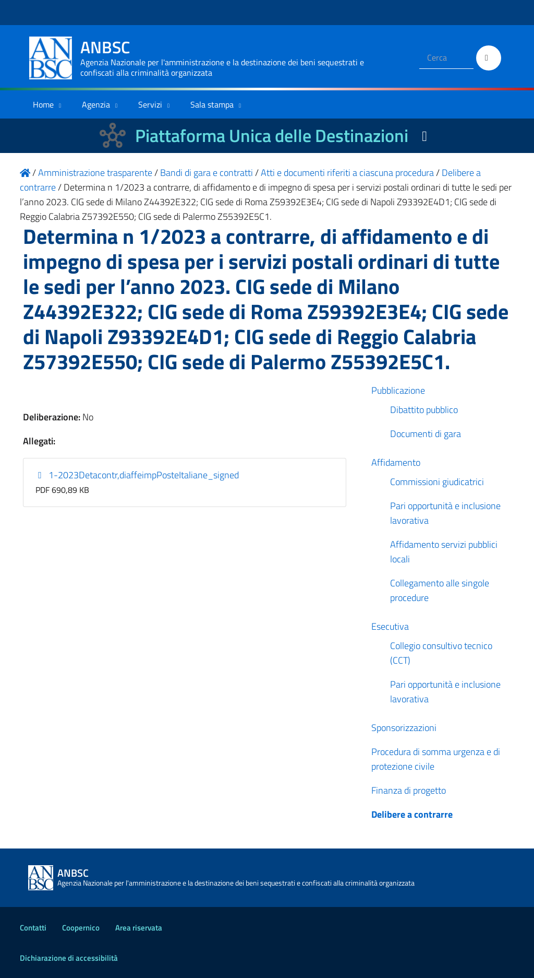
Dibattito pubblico (424, 410)
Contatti (33, 928)
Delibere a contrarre (412, 814)
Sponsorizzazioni (403, 728)
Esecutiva (390, 626)
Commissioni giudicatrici (437, 482)
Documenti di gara (425, 434)
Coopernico (81, 928)
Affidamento (395, 462)
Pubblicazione (398, 390)
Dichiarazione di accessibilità (69, 958)
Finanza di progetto (408, 790)
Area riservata (138, 928)
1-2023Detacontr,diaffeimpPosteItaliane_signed (137, 475)
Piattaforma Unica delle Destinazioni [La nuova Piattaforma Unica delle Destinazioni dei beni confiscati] (271, 135)
